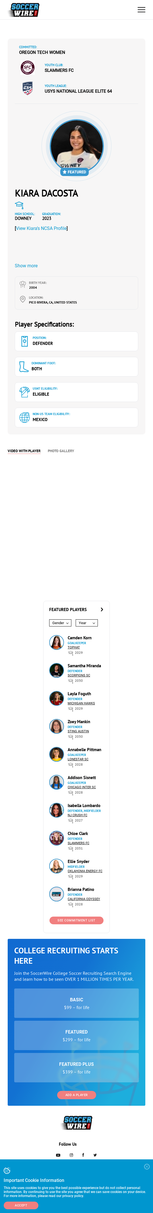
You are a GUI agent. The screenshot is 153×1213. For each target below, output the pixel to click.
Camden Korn (80, 637)
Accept (21, 1205)
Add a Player (76, 1095)
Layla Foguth (79, 693)
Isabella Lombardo (84, 805)
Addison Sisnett (82, 777)
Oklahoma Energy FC (85, 871)
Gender (58, 623)
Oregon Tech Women (42, 52)
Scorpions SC (79, 675)
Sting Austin (78, 731)
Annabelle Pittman (84, 749)
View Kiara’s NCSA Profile (41, 228)
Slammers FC (59, 70)
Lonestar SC (78, 759)
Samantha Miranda (84, 665)
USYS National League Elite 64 (78, 91)
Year (82, 623)
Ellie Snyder (78, 861)
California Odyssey (84, 899)
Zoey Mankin (79, 721)
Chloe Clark (78, 833)
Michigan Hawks (81, 703)
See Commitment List (76, 920)
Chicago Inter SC (82, 787)
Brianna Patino (81, 889)
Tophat (74, 647)
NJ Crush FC (77, 815)
